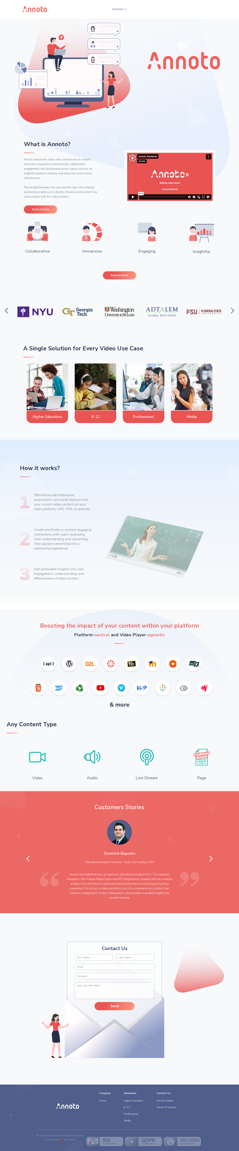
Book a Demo (40, 209)
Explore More (119, 275)
